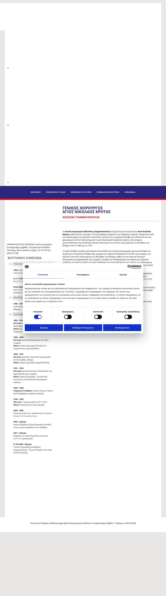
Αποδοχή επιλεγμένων (83, 327)
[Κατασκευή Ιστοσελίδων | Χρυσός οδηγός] (4, 528)
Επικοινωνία (130, 192)
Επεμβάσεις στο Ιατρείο (81, 192)
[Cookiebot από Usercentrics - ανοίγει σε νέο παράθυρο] (129, 267)
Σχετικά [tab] (123, 274)
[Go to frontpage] (21, 13)
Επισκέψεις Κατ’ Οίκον (55, 192)
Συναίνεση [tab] (43, 274)
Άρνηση (44, 327)
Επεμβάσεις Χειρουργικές (108, 192)
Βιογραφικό (36, 192)
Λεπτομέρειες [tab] (83, 274)
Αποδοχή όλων (122, 327)
